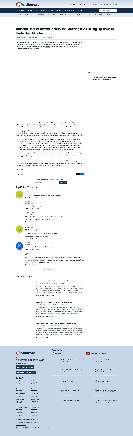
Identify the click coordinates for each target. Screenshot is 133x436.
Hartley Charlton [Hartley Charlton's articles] (20, 398)
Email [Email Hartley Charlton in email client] (17, 402)
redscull (27, 253)
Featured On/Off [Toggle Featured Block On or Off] (20, 427)
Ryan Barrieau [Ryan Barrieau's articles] (34, 405)
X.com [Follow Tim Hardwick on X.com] (35, 395)
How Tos (50, 10)
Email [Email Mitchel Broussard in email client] (17, 395)
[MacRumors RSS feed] (113, 4)
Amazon (21, 169)
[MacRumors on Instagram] (96, 4)
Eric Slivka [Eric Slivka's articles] (33, 380)
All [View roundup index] (116, 14)
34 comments (19, 174)
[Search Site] (108, 10)
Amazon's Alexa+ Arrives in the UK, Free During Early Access (59, 323)
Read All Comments (49, 269)
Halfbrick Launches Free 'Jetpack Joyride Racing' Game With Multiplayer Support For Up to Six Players (104, 77)
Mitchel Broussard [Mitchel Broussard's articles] (20, 392)
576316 (27, 191)
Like (34, 197)
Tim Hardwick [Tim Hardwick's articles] (34, 392)
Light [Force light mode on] (48, 427)
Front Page (21, 10)
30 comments (50, 297)
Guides (42, 10)
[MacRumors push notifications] (110, 4)
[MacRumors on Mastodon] (104, 4)
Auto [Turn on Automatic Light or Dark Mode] (45, 427)
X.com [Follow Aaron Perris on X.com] (35, 414)
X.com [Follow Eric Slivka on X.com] (35, 383)
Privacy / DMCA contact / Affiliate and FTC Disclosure (28, 422)
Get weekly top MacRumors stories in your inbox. (50, 179)
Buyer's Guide (69, 10)
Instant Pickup (67, 42)
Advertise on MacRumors (25, 372)
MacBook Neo (52, 14)
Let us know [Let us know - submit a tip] (83, 4)
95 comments (50, 316)
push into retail (29, 42)
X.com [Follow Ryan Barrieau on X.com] (35, 408)
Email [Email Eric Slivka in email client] (32, 383)
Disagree (38, 197)
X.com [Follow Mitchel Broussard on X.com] (20, 395)
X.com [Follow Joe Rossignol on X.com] (35, 389)
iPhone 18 (80, 14)
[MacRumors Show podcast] (93, 4)
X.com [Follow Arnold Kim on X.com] (20, 383)
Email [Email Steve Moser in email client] (17, 414)
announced (47, 42)
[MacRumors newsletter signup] (116, 4)
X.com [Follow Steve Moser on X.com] (20, 414)
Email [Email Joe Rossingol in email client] (32, 389)
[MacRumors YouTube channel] (107, 4)
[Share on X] (78, 174)
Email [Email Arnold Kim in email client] (17, 383)
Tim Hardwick (61, 285)
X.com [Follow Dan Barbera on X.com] (20, 408)
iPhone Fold (40, 14)
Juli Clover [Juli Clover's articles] (18, 386)
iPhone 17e (63, 14)
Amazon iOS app (21, 163)
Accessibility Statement (21, 425)
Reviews (59, 10)
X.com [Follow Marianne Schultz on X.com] (35, 402)
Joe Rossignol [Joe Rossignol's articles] (34, 386)
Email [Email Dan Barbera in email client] (17, 408)
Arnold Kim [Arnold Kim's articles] (18, 380)
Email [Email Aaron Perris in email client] (32, 414)
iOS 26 (89, 14)
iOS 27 (19, 14)
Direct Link (40, 163)
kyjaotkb (27, 242)
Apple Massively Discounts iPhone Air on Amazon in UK (57, 302)
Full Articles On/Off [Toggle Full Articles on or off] (29, 427)
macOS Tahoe (98, 14)
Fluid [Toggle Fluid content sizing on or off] (36, 427)
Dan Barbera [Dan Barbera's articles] (19, 405)
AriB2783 (27, 202)
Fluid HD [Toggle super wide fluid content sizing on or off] (40, 427)
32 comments (50, 337)
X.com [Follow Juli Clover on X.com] (20, 389)
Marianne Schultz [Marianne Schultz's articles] (35, 398)
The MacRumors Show (98, 352)
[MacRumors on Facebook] (99, 4)
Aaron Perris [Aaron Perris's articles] (34, 411)
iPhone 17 (109, 14)
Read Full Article (40, 297)
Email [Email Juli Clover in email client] (17, 389)
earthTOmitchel (29, 212)
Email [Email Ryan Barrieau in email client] (32, 408)
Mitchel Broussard (48, 37)
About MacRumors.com (25, 366)
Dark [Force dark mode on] (51, 427)
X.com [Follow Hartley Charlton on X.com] (20, 402)
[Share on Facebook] (82, 174)
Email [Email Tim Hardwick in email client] (32, 395)
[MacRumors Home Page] (27, 4)
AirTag (71, 14)
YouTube (58, 352)
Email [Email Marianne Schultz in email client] (32, 402)
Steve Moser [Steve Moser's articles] (19, 411)
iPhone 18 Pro (29, 14)
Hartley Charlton (64, 304)
